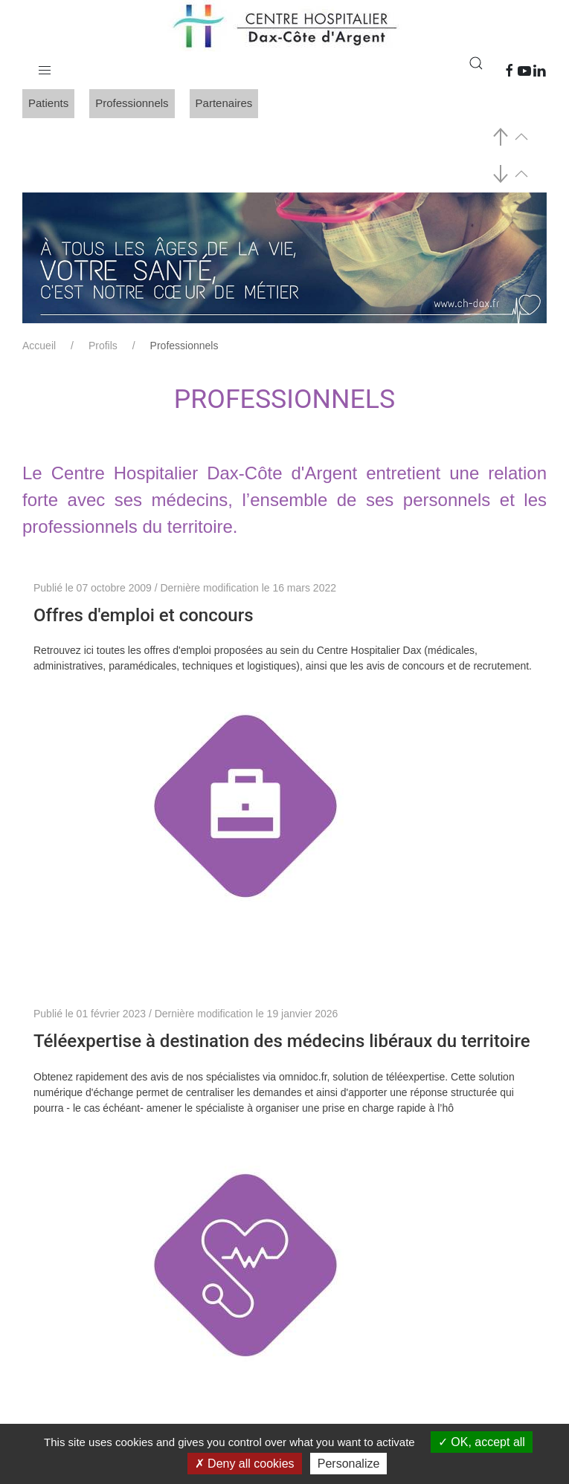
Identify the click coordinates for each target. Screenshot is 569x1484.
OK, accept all (481, 1442)
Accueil (39, 345)
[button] (44, 67)
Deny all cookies (245, 1463)
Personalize (349, 1463)
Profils (103, 345)
